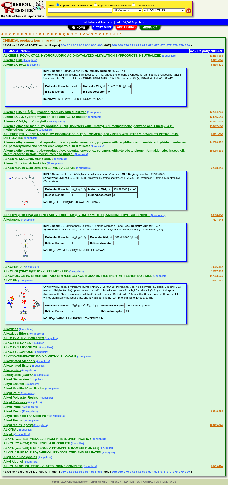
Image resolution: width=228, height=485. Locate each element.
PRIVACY (116, 481)
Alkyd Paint (11, 393)
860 (63, 45)
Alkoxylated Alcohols (19, 361)
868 (114, 45)
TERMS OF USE (98, 481)
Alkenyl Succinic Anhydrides (24, 163)
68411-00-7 (217, 60)
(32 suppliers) (31, 420)
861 (69, 45)
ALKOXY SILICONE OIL (20, 347)
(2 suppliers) (168, 55)
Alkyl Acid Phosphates (20, 457)
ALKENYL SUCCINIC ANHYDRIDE (28, 158)
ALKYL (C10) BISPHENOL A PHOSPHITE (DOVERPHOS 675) (47, 438)
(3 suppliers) (76, 271)
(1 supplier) (33, 65)
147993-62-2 (216, 276)
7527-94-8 (217, 219)
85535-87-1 (217, 65)
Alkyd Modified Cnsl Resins (23, 388)
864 (87, 45)
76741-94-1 (217, 280)
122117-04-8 (216, 121)
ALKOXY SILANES (17, 343)
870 (126, 45)
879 (181, 45)
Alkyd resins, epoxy (18, 425)
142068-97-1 (216, 142)
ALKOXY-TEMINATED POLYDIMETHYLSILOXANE (39, 356)
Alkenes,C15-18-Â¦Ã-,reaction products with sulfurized (44, 112)
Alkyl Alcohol (13, 461)
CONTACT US (151, 481)
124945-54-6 (216, 117)
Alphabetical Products (98, 22)
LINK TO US (169, 481)
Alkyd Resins (13, 420)
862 (75, 45)
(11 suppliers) (22, 434)
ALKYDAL (10, 429)
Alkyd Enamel (13, 384)
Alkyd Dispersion (16, 379)
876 (163, 45)
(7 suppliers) (45, 397)
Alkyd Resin (12, 411)
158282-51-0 (216, 126)
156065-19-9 (216, 150)
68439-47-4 (217, 466)
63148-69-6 (217, 411)
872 (138, 45)
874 (150, 45)
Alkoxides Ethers (16, 333)
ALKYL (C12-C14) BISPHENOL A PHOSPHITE (36, 443)
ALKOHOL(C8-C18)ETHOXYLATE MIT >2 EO (36, 271)
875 (157, 45)
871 (132, 45)
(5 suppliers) (27, 393)
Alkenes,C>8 (12, 60)
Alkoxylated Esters (17, 365)
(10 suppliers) (54, 163)
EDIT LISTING (132, 481)
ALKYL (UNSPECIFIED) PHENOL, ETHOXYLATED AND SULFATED (52, 452)
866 (100, 45)
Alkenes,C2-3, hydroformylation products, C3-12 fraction (45, 117)
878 (175, 45)
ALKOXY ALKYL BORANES (23, 338)
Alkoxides (10, 329)
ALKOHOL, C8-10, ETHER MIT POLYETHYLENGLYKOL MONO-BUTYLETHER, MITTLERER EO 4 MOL (77, 276)
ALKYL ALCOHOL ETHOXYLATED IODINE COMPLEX (42, 466)
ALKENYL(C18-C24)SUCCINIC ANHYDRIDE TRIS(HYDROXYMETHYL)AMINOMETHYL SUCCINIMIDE (76, 215)
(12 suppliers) (29, 411)
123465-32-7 (216, 425)
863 (81, 45)
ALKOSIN (10, 280)
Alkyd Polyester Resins (20, 397)
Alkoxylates (12, 370)
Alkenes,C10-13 (14, 64)
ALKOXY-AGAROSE (18, 352)
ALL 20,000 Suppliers (130, 22)
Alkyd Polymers (15, 402)
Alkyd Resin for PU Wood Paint (26, 416)
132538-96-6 (216, 55)
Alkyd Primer (13, 406)
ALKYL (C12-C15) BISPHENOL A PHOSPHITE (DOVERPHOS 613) (51, 448)
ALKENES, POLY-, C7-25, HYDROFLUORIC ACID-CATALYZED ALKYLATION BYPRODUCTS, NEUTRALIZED (82, 55)
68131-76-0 (217, 134)
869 (120, 45)
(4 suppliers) (29, 60)
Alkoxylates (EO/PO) (18, 375)
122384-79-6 (216, 112)
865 (94, 45)
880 (187, 45)
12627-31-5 (217, 271)
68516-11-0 (217, 215)
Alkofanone (11, 219)
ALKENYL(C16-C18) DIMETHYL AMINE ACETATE (39, 168)
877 (169, 45)
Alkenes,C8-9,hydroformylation (26, 121)
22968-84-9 (217, 168)
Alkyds (8, 434)
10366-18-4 (217, 267)
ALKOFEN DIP (14, 266)
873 (144, 45)
